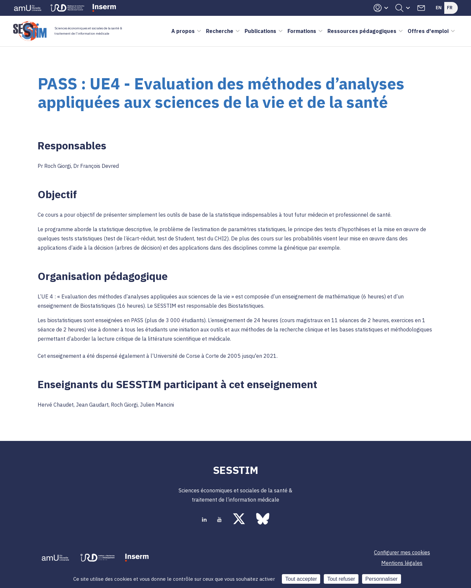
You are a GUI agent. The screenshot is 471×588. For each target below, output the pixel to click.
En (439, 8)
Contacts (421, 8)
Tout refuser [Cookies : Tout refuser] (341, 579)
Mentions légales (401, 563)
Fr (450, 8)
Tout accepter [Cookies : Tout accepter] (301, 579)
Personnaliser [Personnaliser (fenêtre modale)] (381, 579)
